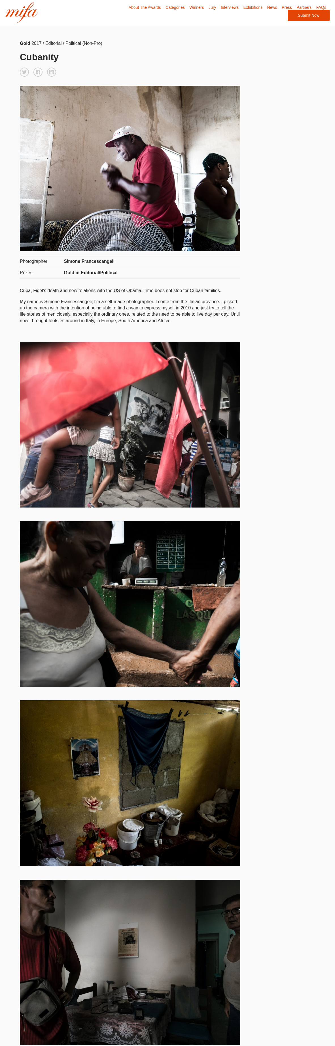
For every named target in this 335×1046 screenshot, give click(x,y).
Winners (196, 7)
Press (286, 7)
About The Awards (144, 7)
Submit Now (308, 15)
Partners (303, 7)
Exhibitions (252, 7)
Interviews (229, 7)
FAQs (321, 7)
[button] (24, 71)
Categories (175, 7)
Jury (212, 7)
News (272, 7)
